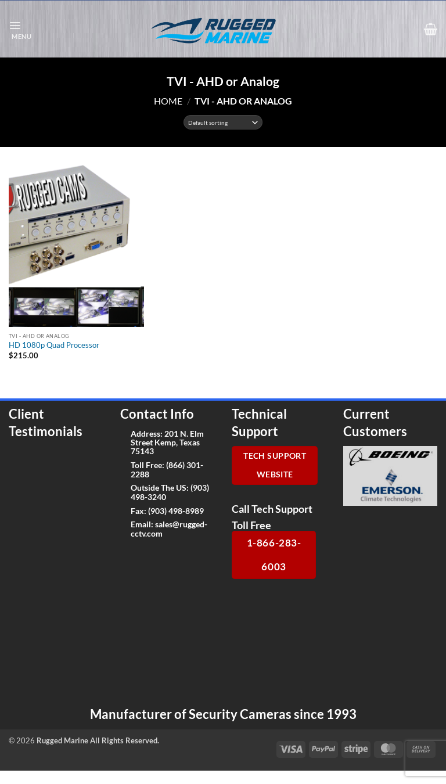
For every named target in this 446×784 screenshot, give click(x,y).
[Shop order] (223, 122)
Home (168, 100)
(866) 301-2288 (167, 469)
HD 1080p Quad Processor (54, 345)
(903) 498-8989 (176, 511)
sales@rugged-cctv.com (169, 528)
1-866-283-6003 (274, 555)
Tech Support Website (274, 465)
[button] (20, 29)
